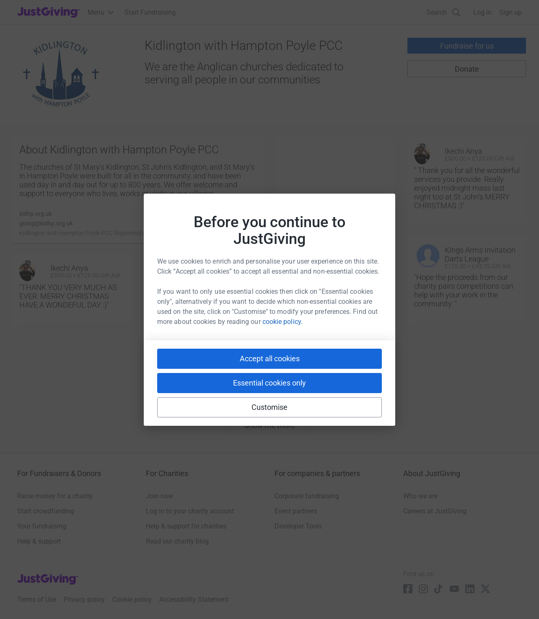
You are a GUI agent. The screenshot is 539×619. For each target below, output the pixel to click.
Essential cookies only (269, 382)
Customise (269, 407)
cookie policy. (282, 322)
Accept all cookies (270, 358)
